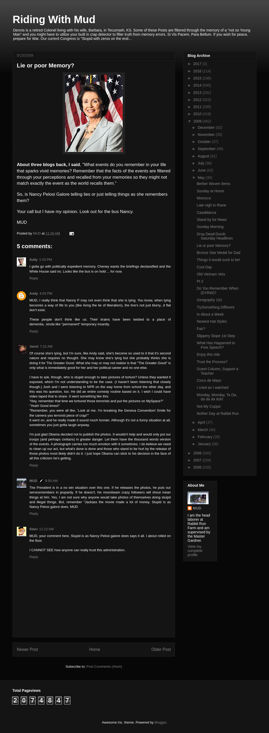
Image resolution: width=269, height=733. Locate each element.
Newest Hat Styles (212, 321)
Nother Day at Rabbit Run (218, 413)
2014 (198, 85)
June (202, 170)
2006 (198, 467)
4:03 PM (46, 293)
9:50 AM (51, 481)
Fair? (201, 329)
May (201, 178)
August (204, 156)
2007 (198, 460)
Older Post (161, 649)
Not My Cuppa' (209, 406)
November (206, 134)
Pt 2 (200, 281)
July (201, 163)
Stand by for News (212, 219)
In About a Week (210, 314)
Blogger (160, 722)
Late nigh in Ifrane (211, 205)
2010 (198, 114)
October (205, 142)
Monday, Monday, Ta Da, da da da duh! (217, 397)
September (207, 149)
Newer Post (27, 649)
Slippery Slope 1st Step (216, 336)
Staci (33, 529)
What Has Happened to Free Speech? (216, 345)
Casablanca (206, 212)
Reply (33, 278)
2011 (198, 107)
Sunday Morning (210, 227)
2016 (198, 71)
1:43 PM (45, 260)
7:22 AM (46, 346)
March (203, 430)
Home (94, 649)
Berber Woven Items (213, 184)
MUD (33, 481)
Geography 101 (209, 300)
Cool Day (204, 267)
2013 (198, 93)
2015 (198, 78)
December (206, 127)
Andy (33, 293)
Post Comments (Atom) (104, 666)
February (205, 437)
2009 (198, 121)
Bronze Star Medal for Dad (218, 253)
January (205, 444)
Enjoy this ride (208, 354)
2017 (198, 64)
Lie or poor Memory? (214, 245)
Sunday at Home (210, 191)
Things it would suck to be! (218, 260)
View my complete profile (195, 550)
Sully (33, 260)
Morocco (204, 198)
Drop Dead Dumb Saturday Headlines (215, 236)
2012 (198, 100)
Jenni (33, 346)
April (202, 422)
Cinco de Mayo (209, 380)
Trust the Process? (212, 362)
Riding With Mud (54, 19)
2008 (198, 453)
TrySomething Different (215, 307)
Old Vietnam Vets (211, 274)
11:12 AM (46, 529)
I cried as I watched (213, 387)
